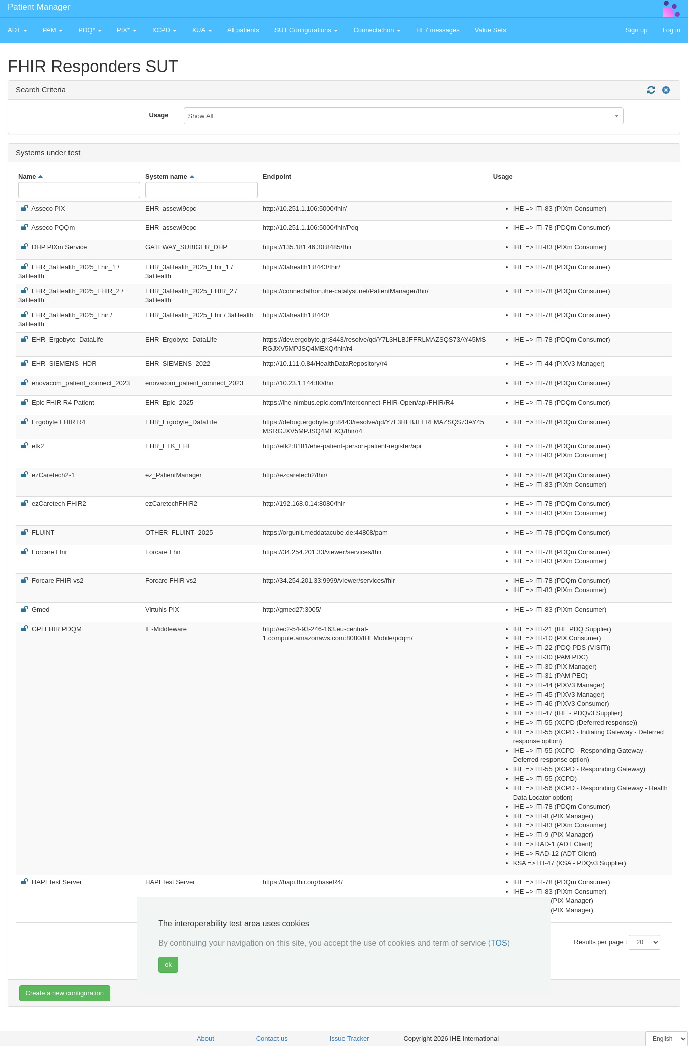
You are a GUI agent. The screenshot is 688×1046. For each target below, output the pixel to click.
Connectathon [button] (377, 30)
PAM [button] (52, 30)
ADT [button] (17, 30)
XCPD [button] (164, 30)
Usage (158, 115)
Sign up (636, 30)
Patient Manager (39, 7)
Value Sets (490, 30)
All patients (243, 30)
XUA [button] (202, 30)
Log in (671, 30)
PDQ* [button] (90, 30)
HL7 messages (438, 30)
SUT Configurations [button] (306, 30)
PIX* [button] (127, 30)
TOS (499, 943)
